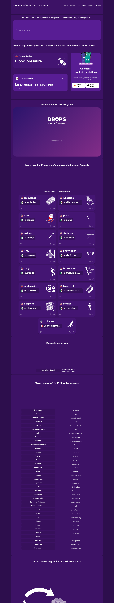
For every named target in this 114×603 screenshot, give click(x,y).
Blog (79, 5)
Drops (66, 5)
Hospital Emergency (69, 18)
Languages (72, 5)
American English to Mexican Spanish (45, 18)
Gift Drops (98, 5)
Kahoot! (84, 5)
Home (27, 18)
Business (90, 5)
